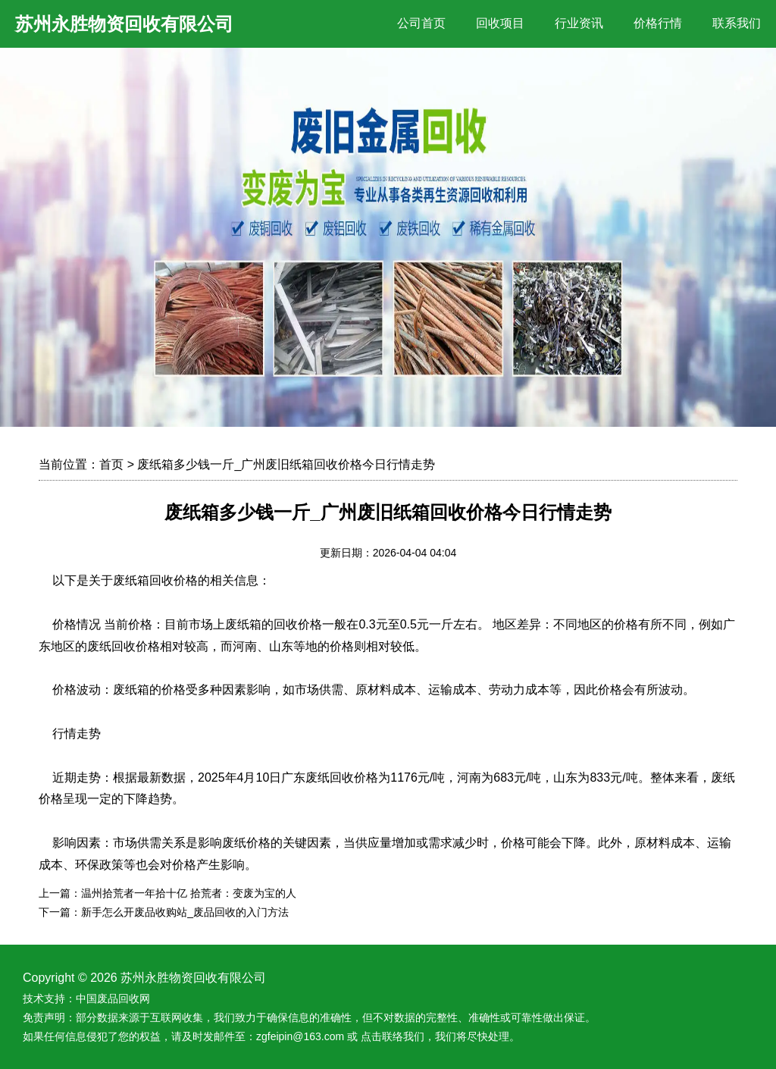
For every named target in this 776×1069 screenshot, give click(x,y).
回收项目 (500, 23)
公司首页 (421, 23)
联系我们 (736, 23)
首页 (111, 464)
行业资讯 (579, 23)
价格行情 (658, 23)
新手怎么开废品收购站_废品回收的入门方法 (185, 912)
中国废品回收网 (113, 998)
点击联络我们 (392, 1036)
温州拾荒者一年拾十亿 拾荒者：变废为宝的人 (188, 893)
